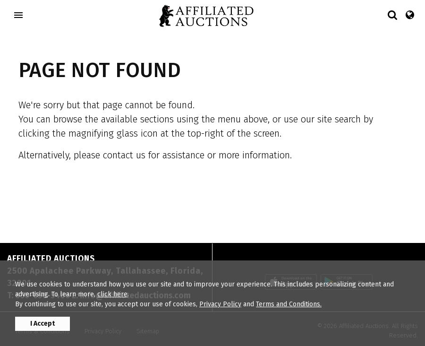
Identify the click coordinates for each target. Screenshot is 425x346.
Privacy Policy (220, 304)
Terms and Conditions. (289, 304)
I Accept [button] (42, 324)
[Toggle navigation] (18, 15)
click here (112, 294)
